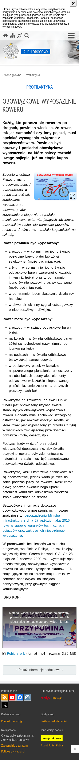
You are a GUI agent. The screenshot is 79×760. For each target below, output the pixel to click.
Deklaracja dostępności (54, 721)
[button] (71, 36)
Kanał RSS (4, 697)
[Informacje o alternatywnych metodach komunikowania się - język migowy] (19, 35)
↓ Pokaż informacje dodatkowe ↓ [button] (39, 670)
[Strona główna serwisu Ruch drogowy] (5, 35)
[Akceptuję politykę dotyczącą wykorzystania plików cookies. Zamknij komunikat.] (73, 3)
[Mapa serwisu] (12, 35)
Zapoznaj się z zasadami (14, 745)
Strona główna (12, 75)
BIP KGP (57, 698)
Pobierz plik (16, 653)
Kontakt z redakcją (11, 721)
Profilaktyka (32, 75)
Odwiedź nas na (12, 697)
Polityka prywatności (12, 751)
